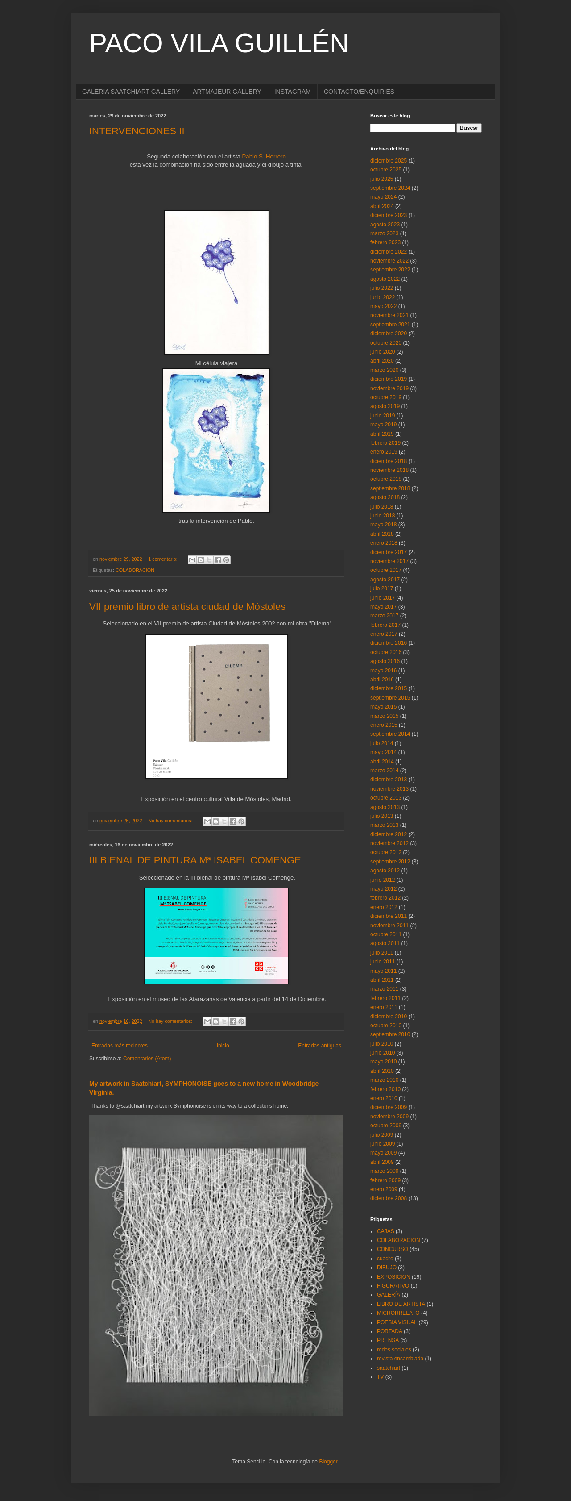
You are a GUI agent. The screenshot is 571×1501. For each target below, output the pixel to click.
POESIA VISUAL (397, 1322)
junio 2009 (382, 1144)
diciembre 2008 (388, 1198)
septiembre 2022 (390, 270)
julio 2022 (381, 288)
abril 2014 (382, 762)
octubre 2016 (385, 652)
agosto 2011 (385, 943)
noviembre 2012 (389, 843)
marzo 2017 (384, 616)
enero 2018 (383, 543)
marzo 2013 (384, 825)
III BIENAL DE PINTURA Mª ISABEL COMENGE (195, 860)
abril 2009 (382, 1162)
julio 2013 (381, 816)
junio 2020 (382, 352)
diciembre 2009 (388, 1107)
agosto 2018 (385, 497)
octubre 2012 (385, 852)
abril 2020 (382, 361)
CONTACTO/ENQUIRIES (359, 91)
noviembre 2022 (389, 261)
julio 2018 (381, 507)
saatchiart (388, 1368)
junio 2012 (382, 880)
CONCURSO (392, 1249)
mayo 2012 (383, 889)
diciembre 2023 (388, 215)
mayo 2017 (383, 607)
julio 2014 (381, 743)
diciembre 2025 (388, 161)
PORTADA (389, 1331)
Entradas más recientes (119, 1045)
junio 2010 (382, 1053)
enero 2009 (383, 1189)
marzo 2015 (384, 716)
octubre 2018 (385, 479)
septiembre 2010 (390, 1034)
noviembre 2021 (389, 315)
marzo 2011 (384, 989)
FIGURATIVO (393, 1286)
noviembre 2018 (389, 470)
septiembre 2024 (390, 188)
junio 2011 (382, 962)
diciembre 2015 (388, 688)
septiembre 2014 (390, 734)
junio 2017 (382, 598)
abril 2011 (382, 980)
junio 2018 (382, 516)
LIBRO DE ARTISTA (401, 1304)
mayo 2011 (383, 971)
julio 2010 (381, 1044)
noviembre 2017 (389, 561)
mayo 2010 (383, 1062)
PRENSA (388, 1340)
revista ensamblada (400, 1358)
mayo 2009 (383, 1153)
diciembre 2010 (388, 1016)
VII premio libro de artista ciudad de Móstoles (187, 606)
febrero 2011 (385, 998)
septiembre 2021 (390, 324)
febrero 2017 (385, 625)
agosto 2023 (385, 224)
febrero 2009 (385, 1180)
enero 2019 (383, 452)
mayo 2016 (383, 670)
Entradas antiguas (319, 1045)
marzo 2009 (384, 1171)
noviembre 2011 (389, 925)
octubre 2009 (385, 1125)
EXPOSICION (393, 1277)
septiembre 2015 (390, 698)
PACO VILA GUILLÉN (219, 43)
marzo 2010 (384, 1080)
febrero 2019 (385, 443)
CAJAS (385, 1231)
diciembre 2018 (388, 461)
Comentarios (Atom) (147, 1058)
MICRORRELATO (398, 1313)
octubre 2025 (385, 170)
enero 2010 (383, 1098)
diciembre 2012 (388, 834)
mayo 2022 (383, 306)
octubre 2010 (385, 1025)
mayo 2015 (383, 707)
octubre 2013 (385, 798)
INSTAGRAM (292, 91)
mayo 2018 (383, 524)
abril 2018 (382, 534)
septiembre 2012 (390, 862)
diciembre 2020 (388, 333)
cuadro (385, 1258)
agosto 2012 (385, 870)
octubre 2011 (385, 934)
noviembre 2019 (389, 388)
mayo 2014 (383, 752)
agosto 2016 (385, 661)
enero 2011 (383, 1007)
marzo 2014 (384, 770)
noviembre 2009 (389, 1116)
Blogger (328, 1462)
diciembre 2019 (388, 379)
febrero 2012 (385, 898)
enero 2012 (383, 907)
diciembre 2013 (388, 779)
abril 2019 (382, 434)
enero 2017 (383, 634)
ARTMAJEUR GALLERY (227, 91)
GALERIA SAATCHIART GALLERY (131, 91)
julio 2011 (381, 953)
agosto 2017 (385, 579)
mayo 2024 (383, 197)
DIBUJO (387, 1267)
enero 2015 (383, 725)
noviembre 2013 (389, 789)
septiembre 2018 (390, 488)
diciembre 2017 (388, 552)
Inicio (223, 1045)
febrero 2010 (385, 1089)
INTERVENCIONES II (137, 131)
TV (380, 1377)
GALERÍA (388, 1295)
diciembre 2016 (388, 643)
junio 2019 (382, 416)
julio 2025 (381, 179)
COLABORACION (135, 570)
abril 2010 (382, 1071)
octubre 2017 (385, 570)
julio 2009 (381, 1135)
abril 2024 (382, 206)
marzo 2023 (384, 233)
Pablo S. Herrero (264, 156)
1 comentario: (163, 559)
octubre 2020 (385, 343)
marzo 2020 (384, 370)
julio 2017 (381, 588)
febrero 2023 (385, 242)
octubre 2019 (385, 397)
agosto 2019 (385, 406)
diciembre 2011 (388, 916)
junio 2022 (382, 297)
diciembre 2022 (388, 252)
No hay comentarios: (171, 820)
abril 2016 (382, 679)
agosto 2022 (385, 279)
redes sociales (394, 1350)
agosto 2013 (385, 807)
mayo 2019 (383, 424)
